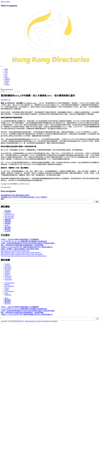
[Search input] (9, 91)
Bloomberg (8, 267)
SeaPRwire (8, 213)
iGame (7, 83)
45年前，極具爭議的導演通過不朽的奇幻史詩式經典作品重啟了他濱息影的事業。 (28, 243)
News (6, 293)
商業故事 (8, 221)
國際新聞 (8, 220)
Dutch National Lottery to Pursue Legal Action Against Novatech (21, 252)
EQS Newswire (9, 218)
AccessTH (8, 278)
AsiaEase (7, 272)
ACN (6, 72)
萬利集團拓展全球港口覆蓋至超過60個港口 (15, 195)
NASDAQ (8, 266)
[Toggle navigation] (1, 66)
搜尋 (2, 199)
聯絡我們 (8, 229)
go (97, 318)
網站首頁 (8, 211)
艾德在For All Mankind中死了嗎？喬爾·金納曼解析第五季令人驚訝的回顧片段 (27, 247)
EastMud (7, 271)
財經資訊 (8, 223)
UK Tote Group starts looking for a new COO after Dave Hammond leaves (23, 256)
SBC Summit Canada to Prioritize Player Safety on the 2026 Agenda (22, 254)
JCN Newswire (9, 216)
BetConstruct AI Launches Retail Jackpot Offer (15, 250)
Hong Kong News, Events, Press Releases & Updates (41, 321)
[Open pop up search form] (1, 88)
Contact (7, 84)
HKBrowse (8, 276)
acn (9, 100)
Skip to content (5, 1)
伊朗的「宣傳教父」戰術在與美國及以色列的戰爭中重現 (20, 249)
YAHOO (7, 264)
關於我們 (8, 227)
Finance (7, 81)
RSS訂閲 (7, 231)
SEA (6, 71)
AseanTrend (8, 279)
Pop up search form (7, 89)
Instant (7, 77)
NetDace (7, 274)
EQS (6, 76)
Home (6, 69)
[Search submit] (19, 91)
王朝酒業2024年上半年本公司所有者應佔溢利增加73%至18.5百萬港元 (24, 197)
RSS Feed (8, 303)
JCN (6, 74)
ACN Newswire (6, 187)
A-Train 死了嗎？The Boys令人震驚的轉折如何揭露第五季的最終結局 (24, 241)
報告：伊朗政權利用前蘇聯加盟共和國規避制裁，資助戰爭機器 (22, 245)
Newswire (8, 269)
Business (7, 79)
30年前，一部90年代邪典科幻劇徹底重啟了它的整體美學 (20, 239)
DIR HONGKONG (18, 321)
